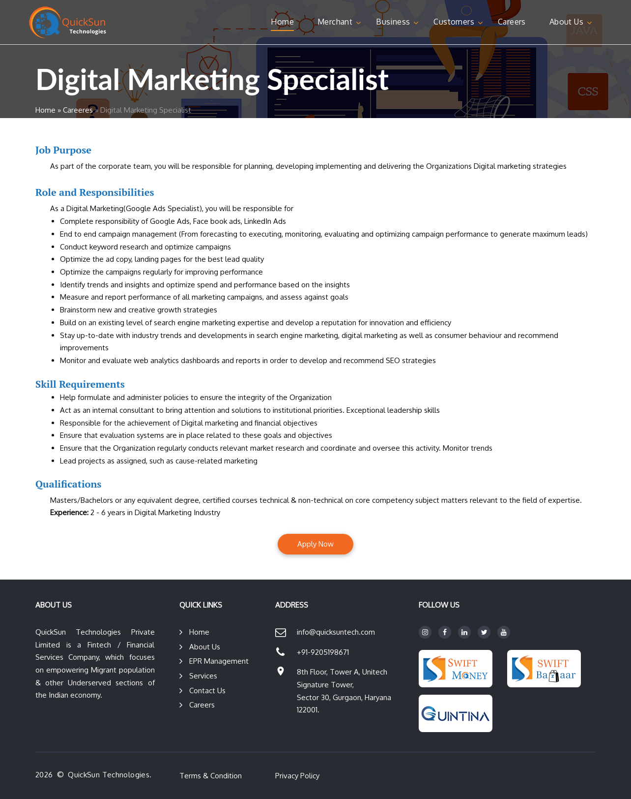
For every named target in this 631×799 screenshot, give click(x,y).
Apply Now (315, 544)
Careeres (78, 110)
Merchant (334, 22)
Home (282, 22)
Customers (453, 22)
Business (393, 22)
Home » (48, 110)
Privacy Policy (297, 775)
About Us (566, 22)
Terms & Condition (210, 775)
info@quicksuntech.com (336, 632)
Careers (512, 22)
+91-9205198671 (323, 652)
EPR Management (219, 661)
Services (203, 675)
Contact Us (207, 690)
